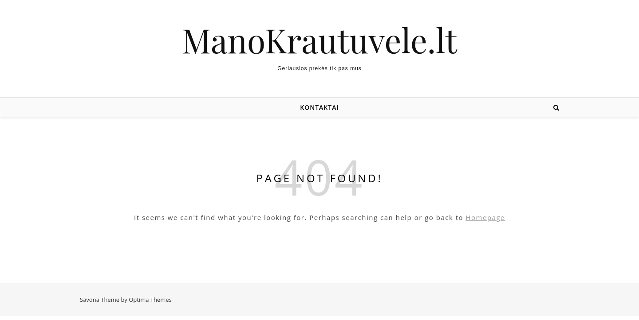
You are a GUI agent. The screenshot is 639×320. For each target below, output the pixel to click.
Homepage (485, 217)
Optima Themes (150, 300)
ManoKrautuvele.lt (319, 39)
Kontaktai (319, 107)
